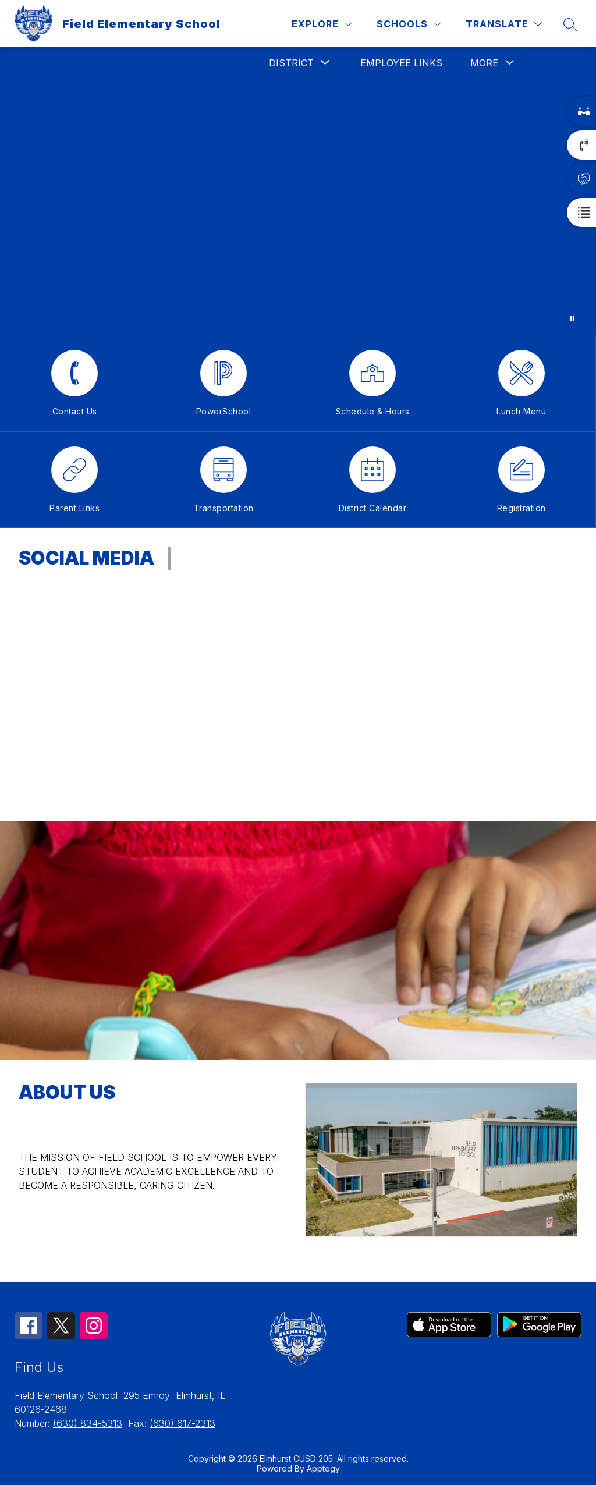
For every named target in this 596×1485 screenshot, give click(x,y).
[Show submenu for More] (484, 63)
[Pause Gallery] (572, 318)
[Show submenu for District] (291, 63)
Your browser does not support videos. (298, 207)
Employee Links (401, 63)
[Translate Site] (504, 24)
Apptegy (323, 1468)
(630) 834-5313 (87, 1423)
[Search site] (570, 24)
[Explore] (322, 24)
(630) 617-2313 (182, 1423)
